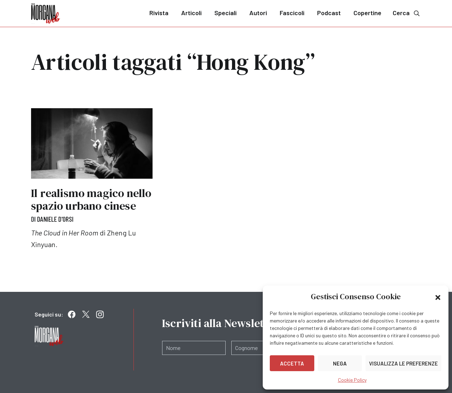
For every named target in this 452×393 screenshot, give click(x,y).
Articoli (191, 13)
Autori (258, 13)
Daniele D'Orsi (55, 219)
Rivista (158, 13)
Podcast (329, 13)
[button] (437, 296)
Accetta (292, 363)
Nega (340, 363)
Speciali (225, 13)
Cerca (407, 13)
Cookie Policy (352, 380)
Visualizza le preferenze (403, 363)
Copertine (367, 13)
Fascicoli (292, 13)
